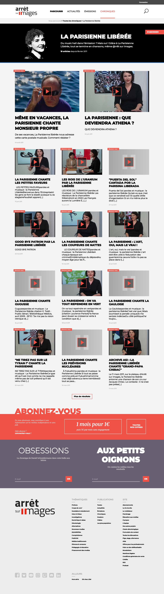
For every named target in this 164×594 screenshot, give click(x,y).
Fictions (74, 505)
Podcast (125, 565)
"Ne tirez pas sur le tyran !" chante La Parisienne (31, 363)
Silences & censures (79, 544)
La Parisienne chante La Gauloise (129, 302)
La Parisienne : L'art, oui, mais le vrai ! (126, 243)
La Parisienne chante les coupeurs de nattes (81, 243)
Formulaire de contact (130, 532)
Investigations (77, 517)
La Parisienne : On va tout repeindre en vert (81, 302)
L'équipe (126, 523)
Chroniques (107, 11)
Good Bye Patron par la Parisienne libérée (35, 243)
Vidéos (99, 520)
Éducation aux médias (130, 517)
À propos (126, 520)
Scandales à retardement (81, 511)
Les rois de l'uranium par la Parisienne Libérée (79, 183)
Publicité (75, 538)
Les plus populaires (104, 523)
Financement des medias (81, 550)
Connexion (143, 2)
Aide (124, 541)
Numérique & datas (78, 520)
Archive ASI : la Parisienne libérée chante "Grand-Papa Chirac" (126, 364)
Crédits (125, 559)
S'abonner (153, 32)
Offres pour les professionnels (133, 544)
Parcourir (56, 11)
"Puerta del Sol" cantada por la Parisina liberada (124, 183)
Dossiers (100, 517)
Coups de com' (77, 508)
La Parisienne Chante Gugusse (32, 302)
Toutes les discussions (130, 535)
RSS (124, 562)
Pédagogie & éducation (80, 547)
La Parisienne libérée (96, 36)
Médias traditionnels (79, 541)
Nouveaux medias (78, 529)
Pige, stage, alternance (131, 538)
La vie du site (127, 508)
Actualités (73, 11)
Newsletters (127, 550)
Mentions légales (129, 553)
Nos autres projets (129, 526)
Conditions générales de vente (133, 556)
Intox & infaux (77, 514)
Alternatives (76, 526)
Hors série (75, 579)
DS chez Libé (86, 579)
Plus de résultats (82, 396)
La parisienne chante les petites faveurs (32, 181)
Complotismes (77, 535)
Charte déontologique (130, 529)
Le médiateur (127, 511)
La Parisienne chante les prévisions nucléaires (79, 363)
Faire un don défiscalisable (132, 547)
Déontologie (76, 523)
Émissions (90, 11)
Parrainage (126, 514)
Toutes (99, 505)
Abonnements (128, 505)
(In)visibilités (76, 532)
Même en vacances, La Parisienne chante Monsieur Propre (42, 123)
